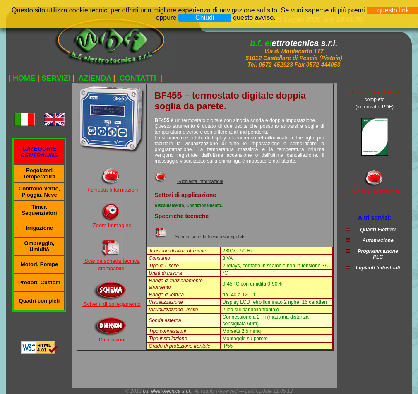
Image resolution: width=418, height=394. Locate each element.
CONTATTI (138, 78)
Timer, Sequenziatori (39, 210)
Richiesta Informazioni (111, 190)
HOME (24, 78)
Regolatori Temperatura (39, 173)
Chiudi (204, 17)
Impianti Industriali (378, 268)
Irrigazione (39, 228)
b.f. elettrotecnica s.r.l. (167, 391)
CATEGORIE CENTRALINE (39, 152)
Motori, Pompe (39, 264)
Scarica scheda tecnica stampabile (210, 236)
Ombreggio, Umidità (39, 246)
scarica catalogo (374, 92)
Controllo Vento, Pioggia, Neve (39, 191)
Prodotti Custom (39, 282)
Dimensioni (111, 339)
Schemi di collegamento (111, 304)
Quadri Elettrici (378, 230)
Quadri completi (39, 301)
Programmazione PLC (378, 254)
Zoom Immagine (111, 225)
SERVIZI (55, 78)
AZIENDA (95, 78)
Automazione (377, 240)
